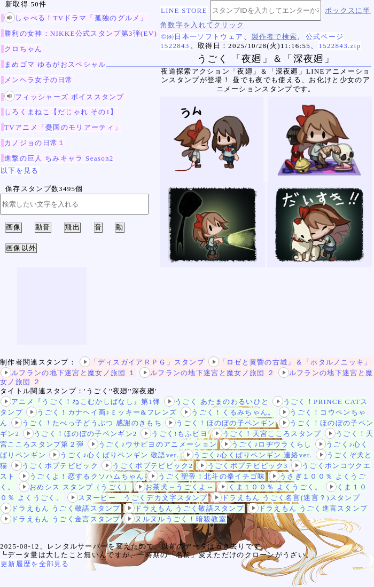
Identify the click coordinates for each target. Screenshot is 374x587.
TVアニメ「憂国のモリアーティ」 (63, 127)
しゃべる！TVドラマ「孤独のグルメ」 (76, 17)
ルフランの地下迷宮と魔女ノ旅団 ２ (207, 372)
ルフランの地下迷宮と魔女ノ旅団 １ (68, 372)
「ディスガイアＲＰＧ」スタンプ (142, 362)
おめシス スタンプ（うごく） (75, 486)
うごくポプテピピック (54, 465)
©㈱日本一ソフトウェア (202, 37)
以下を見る (20, 170)
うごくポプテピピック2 (147, 465)
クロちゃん (23, 49)
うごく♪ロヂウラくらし (266, 444)
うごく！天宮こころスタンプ (267, 433)
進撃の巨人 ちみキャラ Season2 (59, 158)
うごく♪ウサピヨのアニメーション (152, 444)
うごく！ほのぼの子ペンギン (220, 422)
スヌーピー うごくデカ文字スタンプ (137, 497)
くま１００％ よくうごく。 (269, 486)
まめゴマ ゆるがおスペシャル (55, 64)
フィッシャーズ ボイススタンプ (64, 96)
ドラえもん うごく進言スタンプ (308, 508)
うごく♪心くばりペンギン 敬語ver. (114, 454)
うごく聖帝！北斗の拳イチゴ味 (206, 476)
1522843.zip (339, 46)
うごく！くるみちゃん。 (228, 412)
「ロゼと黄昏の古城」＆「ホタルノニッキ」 (290, 362)
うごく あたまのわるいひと (216, 401)
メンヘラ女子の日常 (38, 80)
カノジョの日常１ (34, 143)
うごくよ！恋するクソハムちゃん (81, 476)
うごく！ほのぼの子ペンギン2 (80, 433)
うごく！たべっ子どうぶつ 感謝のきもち (86, 422)
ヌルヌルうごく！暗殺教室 (175, 518)
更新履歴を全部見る (35, 564)
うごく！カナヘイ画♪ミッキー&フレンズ (101, 412)
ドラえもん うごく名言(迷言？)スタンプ (285, 497)
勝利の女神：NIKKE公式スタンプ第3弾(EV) (80, 33)
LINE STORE (184, 10)
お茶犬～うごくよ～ (174, 486)
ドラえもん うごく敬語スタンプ (61, 508)
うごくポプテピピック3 (242, 465)
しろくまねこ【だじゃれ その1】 (61, 112)
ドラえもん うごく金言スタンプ (61, 518)
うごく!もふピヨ (174, 433)
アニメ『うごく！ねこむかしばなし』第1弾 (81, 401)
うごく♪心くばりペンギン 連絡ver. (248, 454)
